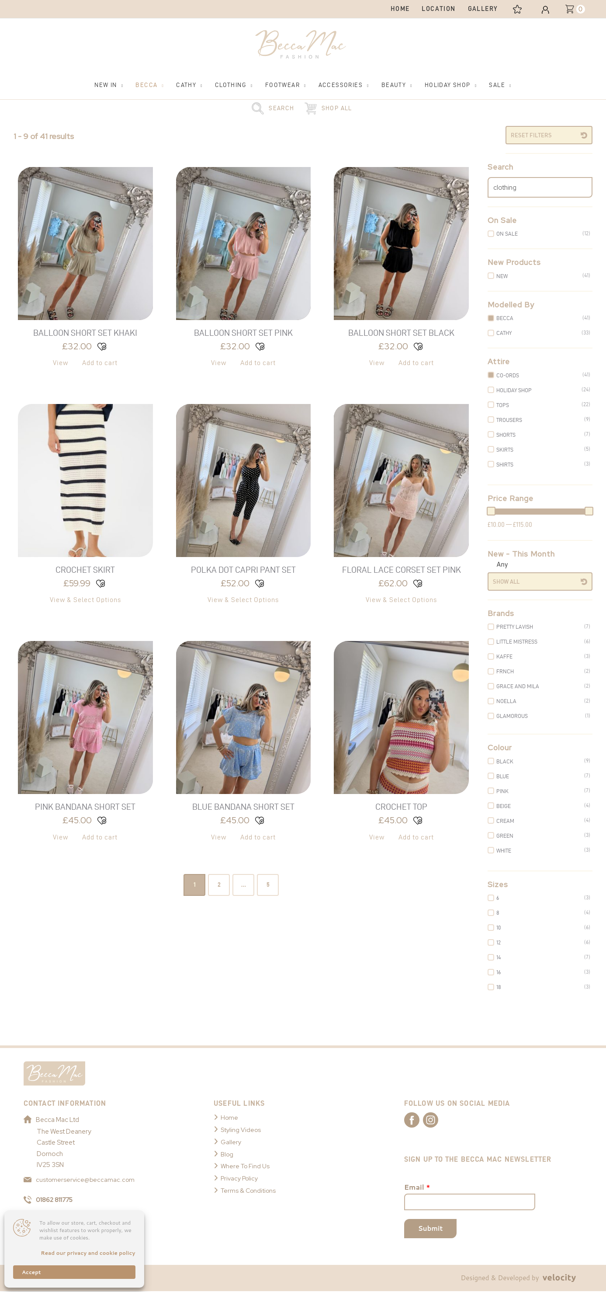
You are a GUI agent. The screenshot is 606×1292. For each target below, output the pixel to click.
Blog (228, 1154)
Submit (430, 1229)
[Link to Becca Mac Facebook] (419, 1120)
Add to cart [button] (100, 362)
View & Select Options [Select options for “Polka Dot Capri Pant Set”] (243, 599)
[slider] (491, 511)
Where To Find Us (246, 1166)
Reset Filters (531, 135)
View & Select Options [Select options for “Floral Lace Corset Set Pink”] (401, 599)
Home (230, 1117)
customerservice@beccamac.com (80, 1179)
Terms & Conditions (250, 1190)
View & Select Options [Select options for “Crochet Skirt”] (85, 599)
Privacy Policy (241, 1178)
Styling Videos (242, 1129)
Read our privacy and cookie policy (88, 1253)
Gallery (231, 1142)
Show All (506, 581)
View (60, 362)
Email (417, 1188)
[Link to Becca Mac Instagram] (450, 1120)
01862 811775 (50, 1200)
